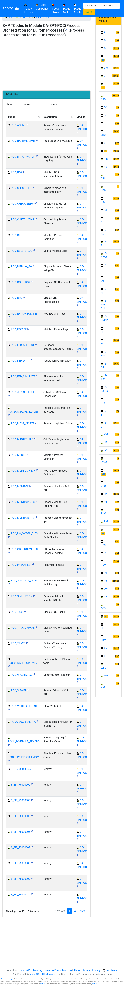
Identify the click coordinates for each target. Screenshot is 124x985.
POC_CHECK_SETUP (23, 203)
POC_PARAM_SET (21, 564)
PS (105, 553)
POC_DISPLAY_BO (21, 266)
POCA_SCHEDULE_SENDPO (24, 741)
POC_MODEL (18, 454)
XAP (103, 687)
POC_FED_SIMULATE (23, 376)
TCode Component (42, 6)
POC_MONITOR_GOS (23, 502)
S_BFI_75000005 (20, 816)
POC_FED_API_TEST (22, 345)
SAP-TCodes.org (6, 979)
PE (105, 501)
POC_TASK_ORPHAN (23, 627)
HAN (103, 190)
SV (105, 647)
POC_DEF (16, 235)
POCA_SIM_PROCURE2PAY (23, 757)
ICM (103, 202)
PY (105, 580)
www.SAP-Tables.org (30, 970)
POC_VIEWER (18, 690)
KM (106, 434)
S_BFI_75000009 (20, 878)
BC (103, 60)
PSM (103, 564)
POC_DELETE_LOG (21, 250)
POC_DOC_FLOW (20, 282)
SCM (103, 608)
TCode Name (55, 9)
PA (105, 493)
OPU (103, 485)
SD (106, 616)
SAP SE (43, 984)
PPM (103, 545)
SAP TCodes (11, 9)
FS (105, 166)
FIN (106, 158)
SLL (103, 628)
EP (105, 142)
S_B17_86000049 (21, 769)
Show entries (18, 104)
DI (105, 115)
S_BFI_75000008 (20, 863)
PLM (103, 513)
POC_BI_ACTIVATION (23, 156)
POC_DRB (16, 297)
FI (105, 151)
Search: (69, 104)
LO (105, 450)
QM (106, 588)
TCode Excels (77, 9)
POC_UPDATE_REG (22, 674)
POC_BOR (16, 172)
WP (106, 675)
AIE (106, 40)
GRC (103, 178)
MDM (104, 462)
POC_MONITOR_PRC (23, 517)
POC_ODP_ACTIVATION (24, 549)
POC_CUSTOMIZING (22, 219)
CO (103, 88)
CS (105, 107)
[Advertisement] (46, 64)
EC (105, 123)
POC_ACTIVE (18, 125)
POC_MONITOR (20, 486)
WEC (103, 667)
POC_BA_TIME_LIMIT (23, 140)
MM (103, 474)
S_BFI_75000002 (20, 784)
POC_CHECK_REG (21, 188)
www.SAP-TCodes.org (42, 974)
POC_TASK (17, 612)
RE (105, 596)
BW (106, 67)
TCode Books (66, 9)
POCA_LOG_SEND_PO (23, 721)
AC (105, 32)
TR (105, 655)
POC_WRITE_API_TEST (24, 706)
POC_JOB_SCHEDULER (24, 392)
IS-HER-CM (104, 304)
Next (82, 910)
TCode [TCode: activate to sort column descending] (11, 116)
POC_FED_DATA (20, 360)
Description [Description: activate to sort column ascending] (50, 116)
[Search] (101, 6)
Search (89, 11)
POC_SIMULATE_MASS (24, 580)
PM (106, 521)
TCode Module (29, 9)
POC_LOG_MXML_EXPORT (23, 411)
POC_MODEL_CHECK (23, 470)
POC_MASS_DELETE (23, 423)
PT (105, 572)
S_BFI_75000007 (20, 847)
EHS (103, 134)
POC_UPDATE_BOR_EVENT (23, 662)
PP (103, 533)
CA (105, 75)
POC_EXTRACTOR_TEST (25, 313)
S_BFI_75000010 (20, 894)
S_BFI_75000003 (20, 800)
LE (105, 442)
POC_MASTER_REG (22, 439)
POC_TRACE (18, 643)
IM (105, 210)
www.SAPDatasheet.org (58, 970)
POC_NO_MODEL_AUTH (24, 533)
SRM (103, 640)
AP (105, 48)
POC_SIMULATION (21, 596)
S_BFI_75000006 (20, 831)
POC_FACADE (19, 329)
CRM (103, 99)
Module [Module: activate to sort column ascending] (81, 116)
